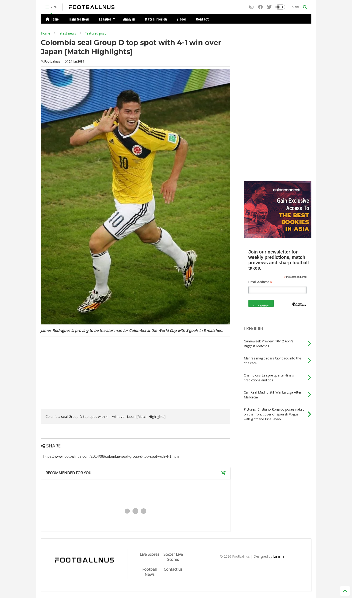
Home (52, 18)
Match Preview (156, 18)
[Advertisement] (80, 374)
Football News (149, 572)
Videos (182, 18)
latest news (67, 33)
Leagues (107, 18)
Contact (202, 18)
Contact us (173, 569)
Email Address (260, 282)
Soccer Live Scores (173, 557)
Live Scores (149, 554)
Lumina (278, 556)
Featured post (95, 33)
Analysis (129, 18)
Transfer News (79, 18)
